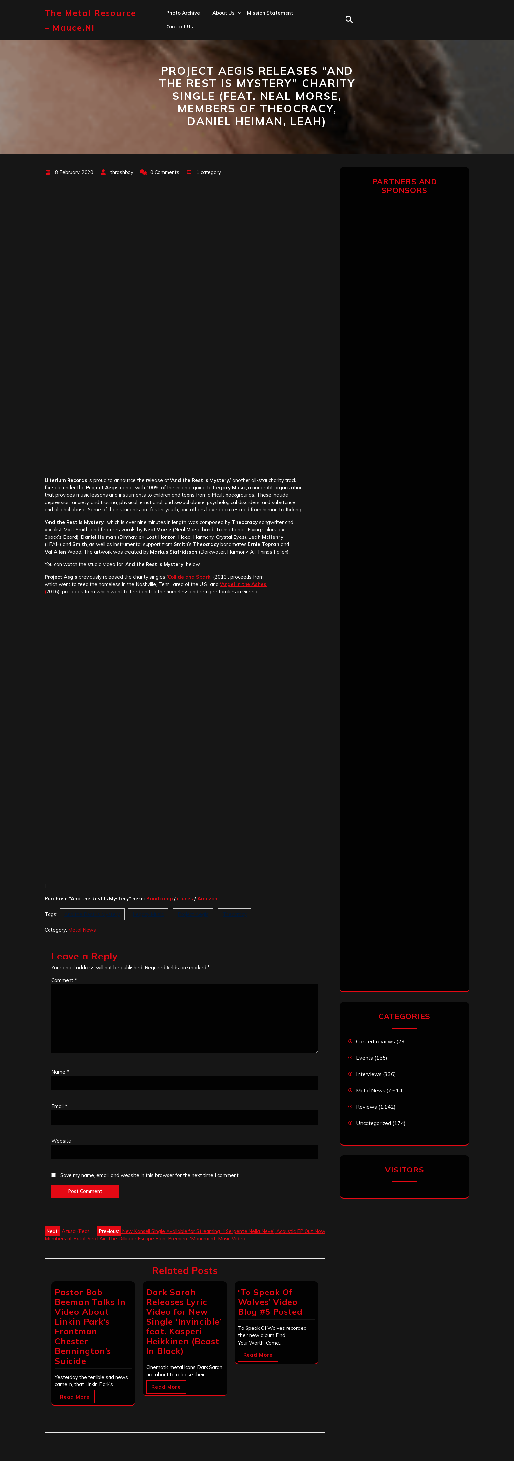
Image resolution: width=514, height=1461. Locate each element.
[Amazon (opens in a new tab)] (207, 898)
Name (60, 1072)
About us (223, 13)
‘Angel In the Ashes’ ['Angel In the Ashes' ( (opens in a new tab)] (243, 584)
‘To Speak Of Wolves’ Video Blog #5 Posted (270, 1302)
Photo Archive (183, 13)
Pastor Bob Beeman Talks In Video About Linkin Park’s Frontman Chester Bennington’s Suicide (90, 1326)
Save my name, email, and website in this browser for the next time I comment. (150, 1175)
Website (61, 1141)
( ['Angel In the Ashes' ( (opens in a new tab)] (45, 592)
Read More (74, 1397)
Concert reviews (375, 1041)
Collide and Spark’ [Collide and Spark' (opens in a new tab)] (190, 577)
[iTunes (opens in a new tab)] (185, 898)
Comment (64, 980)
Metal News (82, 930)
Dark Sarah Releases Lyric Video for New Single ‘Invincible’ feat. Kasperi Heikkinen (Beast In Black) (183, 1321)
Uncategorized (373, 1123)
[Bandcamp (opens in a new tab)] (159, 898)
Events (364, 1057)
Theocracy (235, 914)
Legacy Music (148, 914)
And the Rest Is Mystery (92, 914)
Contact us (179, 27)
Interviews (369, 1074)
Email (59, 1106)
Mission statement (270, 13)
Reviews (366, 1106)
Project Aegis (193, 914)
